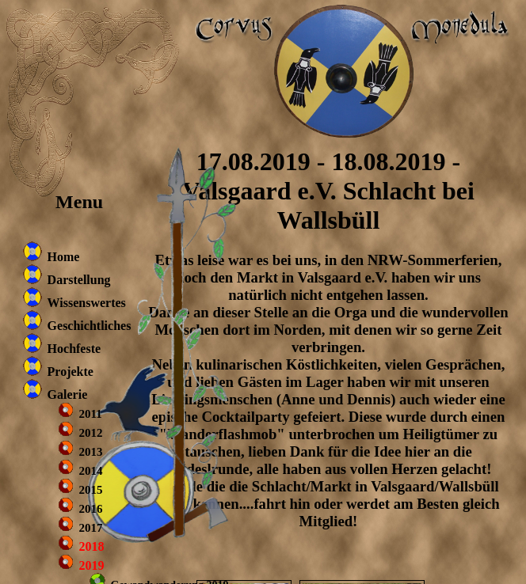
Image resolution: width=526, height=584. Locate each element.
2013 (91, 452)
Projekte (70, 371)
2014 (91, 471)
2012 (91, 433)
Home (64, 257)
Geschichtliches (90, 325)
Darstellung (79, 279)
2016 (91, 508)
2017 (91, 527)
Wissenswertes (87, 302)
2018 (92, 546)
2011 (90, 414)
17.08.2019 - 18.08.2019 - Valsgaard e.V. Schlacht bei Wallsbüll (328, 190)
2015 (91, 490)
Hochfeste (74, 348)
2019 (92, 565)
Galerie (68, 394)
